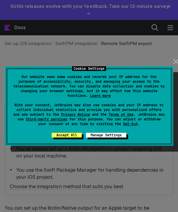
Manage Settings (106, 135)
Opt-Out (130, 124)
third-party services (46, 119)
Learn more (100, 95)
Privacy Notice (75, 114)
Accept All (66, 135)
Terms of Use (121, 114)
